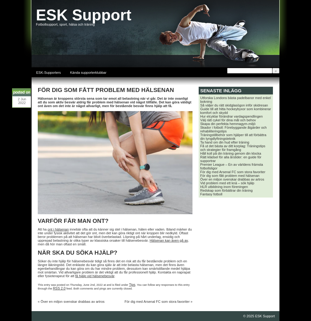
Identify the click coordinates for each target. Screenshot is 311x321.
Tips (132, 284)
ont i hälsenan (58, 229)
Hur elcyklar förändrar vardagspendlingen (231, 116)
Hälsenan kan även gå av (168, 240)
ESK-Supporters (48, 72)
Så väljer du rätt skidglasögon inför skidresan (234, 105)
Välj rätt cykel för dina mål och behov (228, 120)
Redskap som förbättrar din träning (226, 190)
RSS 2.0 (59, 288)
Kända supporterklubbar (88, 72)
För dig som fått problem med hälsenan (229, 175)
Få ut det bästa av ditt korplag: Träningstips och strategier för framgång (232, 148)
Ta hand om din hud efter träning (224, 142)
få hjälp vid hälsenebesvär (94, 276)
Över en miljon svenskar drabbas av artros (73, 301)
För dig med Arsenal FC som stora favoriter (157, 301)
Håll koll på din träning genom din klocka (230, 153)
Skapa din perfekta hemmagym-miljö (228, 124)
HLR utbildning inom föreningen (224, 187)
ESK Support (83, 15)
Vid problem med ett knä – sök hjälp (227, 183)
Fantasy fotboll (211, 194)
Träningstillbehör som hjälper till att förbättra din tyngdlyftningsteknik (233, 136)
